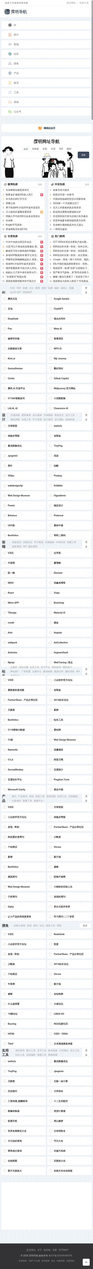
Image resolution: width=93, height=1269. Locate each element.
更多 (40, 184)
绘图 (50, 288)
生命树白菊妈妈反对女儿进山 (68, 224)
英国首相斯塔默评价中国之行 (21, 281)
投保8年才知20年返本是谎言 (20, 263)
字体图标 (48, 415)
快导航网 (45, 1261)
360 (61, 148)
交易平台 (37, 671)
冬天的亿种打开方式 (16, 199)
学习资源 (37, 419)
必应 (26, 149)
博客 (59, 925)
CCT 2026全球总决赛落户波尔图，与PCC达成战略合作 (71, 242)
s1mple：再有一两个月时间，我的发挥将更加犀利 (71, 259)
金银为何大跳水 (61, 190)
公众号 (14, 111)
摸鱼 (13, 63)
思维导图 (51, 796)
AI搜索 (35, 148)
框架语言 (16, 542)
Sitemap (63, 1250)
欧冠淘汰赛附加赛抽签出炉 (67, 212)
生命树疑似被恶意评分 (17, 190)
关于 (39, 1250)
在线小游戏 (19, 925)
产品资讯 (22, 796)
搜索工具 (41, 1054)
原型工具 (40, 796)
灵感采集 (15, 415)
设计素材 (37, 415)
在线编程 (49, 542)
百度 (53, 148)
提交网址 (71, 2)
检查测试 (16, 546)
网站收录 (56, 667)
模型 (44, 288)
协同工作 (62, 796)
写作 (18, 288)
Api (25, 546)
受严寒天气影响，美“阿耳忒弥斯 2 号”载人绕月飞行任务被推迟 (71, 272)
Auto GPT (15, 292)
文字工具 (41, 1050)
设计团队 (59, 419)
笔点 (53, 1261)
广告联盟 (26, 671)
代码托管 (60, 542)
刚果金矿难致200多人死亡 (19, 194)
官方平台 (45, 667)
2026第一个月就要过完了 (66, 203)
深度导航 (70, 1261)
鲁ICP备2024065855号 (60, 1255)
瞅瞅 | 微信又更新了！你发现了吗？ (71, 276)
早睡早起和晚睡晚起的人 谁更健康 (23, 259)
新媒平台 (38, 800)
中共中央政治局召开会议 (18, 242)
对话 (12, 288)
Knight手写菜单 (14, 224)
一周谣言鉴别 (60, 229)
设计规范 (48, 419)
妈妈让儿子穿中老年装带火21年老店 (23, 272)
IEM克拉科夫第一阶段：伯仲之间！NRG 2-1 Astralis (71, 246)
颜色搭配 (15, 419)
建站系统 (33, 546)
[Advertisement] (46, 1206)
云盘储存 (16, 800)
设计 (13, 35)
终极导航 (61, 1261)
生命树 (9, 220)
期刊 (14, 796)
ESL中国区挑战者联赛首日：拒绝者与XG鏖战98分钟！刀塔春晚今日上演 (71, 263)
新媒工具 (27, 800)
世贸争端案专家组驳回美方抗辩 (69, 220)
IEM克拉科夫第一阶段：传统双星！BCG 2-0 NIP (71, 251)
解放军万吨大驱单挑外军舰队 (21, 251)
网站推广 (15, 671)
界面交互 (59, 415)
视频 (71, 288)
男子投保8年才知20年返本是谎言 (23, 207)
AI (12, 25)
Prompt (27, 292)
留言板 (47, 1250)
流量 (54, 1250)
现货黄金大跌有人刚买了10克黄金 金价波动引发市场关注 (71, 281)
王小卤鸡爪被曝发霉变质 (18, 212)
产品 (13, 73)
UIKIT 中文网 (34, 1261)
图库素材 (26, 415)
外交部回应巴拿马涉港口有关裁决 (70, 216)
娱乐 (13, 83)
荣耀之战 (10, 203)
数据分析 (58, 671)
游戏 (13, 102)
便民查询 (20, 1050)
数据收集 (47, 671)
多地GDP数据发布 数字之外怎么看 (23, 255)
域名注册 (23, 667)
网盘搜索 (52, 1054)
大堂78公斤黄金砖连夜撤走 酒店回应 (23, 246)
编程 (56, 288)
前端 (13, 44)
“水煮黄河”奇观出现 (16, 276)
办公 (31, 288)
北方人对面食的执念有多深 (67, 207)
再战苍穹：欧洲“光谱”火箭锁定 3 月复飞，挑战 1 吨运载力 (71, 268)
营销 (31, 796)
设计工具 (70, 415)
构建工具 (71, 542)
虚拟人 (64, 288)
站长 (13, 54)
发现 (29, 925)
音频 (25, 288)
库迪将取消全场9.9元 (17, 229)
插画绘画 (70, 419)
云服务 (13, 667)
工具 (13, 92)
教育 (37, 288)
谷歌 (45, 148)
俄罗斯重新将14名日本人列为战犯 (23, 268)
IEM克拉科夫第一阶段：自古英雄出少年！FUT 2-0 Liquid (71, 255)
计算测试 (63, 1050)
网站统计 (67, 667)
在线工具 (84, 2)
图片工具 (31, 1050)
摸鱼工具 (50, 925)
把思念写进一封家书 (63, 194)
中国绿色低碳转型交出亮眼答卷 (69, 199)
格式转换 (52, 1050)
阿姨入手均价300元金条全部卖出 (23, 216)
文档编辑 (73, 796)
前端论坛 (27, 542)
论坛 (42, 925)
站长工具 (34, 667)
